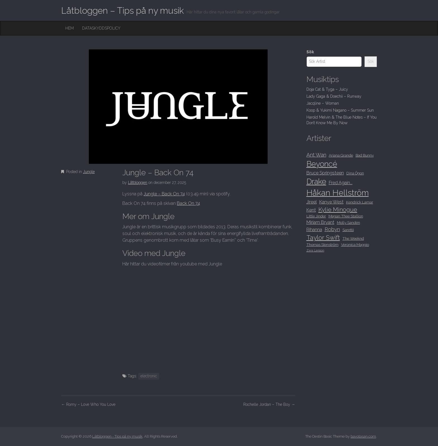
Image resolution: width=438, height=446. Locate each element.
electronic (149, 376)
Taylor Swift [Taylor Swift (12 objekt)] (323, 237)
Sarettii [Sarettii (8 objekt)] (348, 229)
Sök (310, 52)
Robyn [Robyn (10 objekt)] (332, 229)
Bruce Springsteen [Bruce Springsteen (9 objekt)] (325, 173)
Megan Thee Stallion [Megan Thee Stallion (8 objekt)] (345, 216)
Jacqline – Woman (322, 103)
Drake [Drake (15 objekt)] (316, 181)
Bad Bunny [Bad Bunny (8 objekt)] (365, 155)
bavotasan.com (363, 436)
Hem (69, 28)
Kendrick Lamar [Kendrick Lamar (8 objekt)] (359, 202)
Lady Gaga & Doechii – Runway (333, 96)
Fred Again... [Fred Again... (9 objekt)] (341, 182)
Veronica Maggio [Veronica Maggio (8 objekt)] (355, 244)
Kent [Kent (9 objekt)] (311, 210)
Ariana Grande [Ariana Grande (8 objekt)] (341, 155)
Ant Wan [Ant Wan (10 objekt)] (316, 155)
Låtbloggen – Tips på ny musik (122, 10)
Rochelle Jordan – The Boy (269, 404)
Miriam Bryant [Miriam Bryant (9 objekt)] (320, 222)
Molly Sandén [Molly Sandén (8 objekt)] (348, 222)
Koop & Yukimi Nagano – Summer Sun (340, 110)
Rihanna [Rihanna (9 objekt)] (314, 229)
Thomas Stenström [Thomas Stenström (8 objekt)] (322, 244)
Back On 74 (188, 203)
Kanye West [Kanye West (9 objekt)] (331, 202)
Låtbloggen (137, 182)
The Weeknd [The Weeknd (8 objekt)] (353, 238)
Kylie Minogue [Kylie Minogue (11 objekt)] (337, 209)
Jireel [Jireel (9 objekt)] (311, 202)
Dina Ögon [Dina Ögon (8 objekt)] (355, 173)
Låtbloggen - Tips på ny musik (117, 436)
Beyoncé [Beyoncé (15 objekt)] (321, 163)
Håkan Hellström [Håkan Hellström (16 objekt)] (337, 193)
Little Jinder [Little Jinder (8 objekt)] (316, 216)
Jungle (89, 171)
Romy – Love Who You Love (88, 404)
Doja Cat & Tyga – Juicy (327, 89)
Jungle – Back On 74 (164, 193)
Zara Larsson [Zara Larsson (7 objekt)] (315, 250)
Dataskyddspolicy (101, 28)
